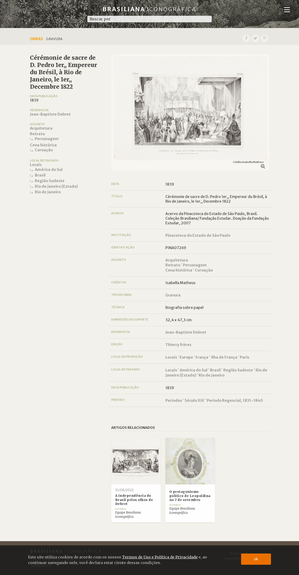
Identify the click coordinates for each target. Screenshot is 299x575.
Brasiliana (150, 9)
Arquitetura (41, 128)
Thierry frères (178, 344)
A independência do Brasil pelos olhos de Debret (134, 500)
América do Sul (49, 169)
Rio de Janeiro (48, 192)
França (202, 357)
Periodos (173, 400)
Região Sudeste (49, 180)
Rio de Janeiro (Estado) (56, 186)
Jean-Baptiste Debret (50, 114)
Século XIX (194, 400)
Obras (36, 38)
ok (256, 559)
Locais (36, 164)
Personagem (47, 138)
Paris (244, 357)
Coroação (44, 150)
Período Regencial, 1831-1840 (235, 400)
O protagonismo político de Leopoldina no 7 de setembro (189, 496)
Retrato (37, 133)
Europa (186, 357)
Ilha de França (224, 357)
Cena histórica (43, 145)
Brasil (40, 175)
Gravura (173, 295)
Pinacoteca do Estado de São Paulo (197, 235)
